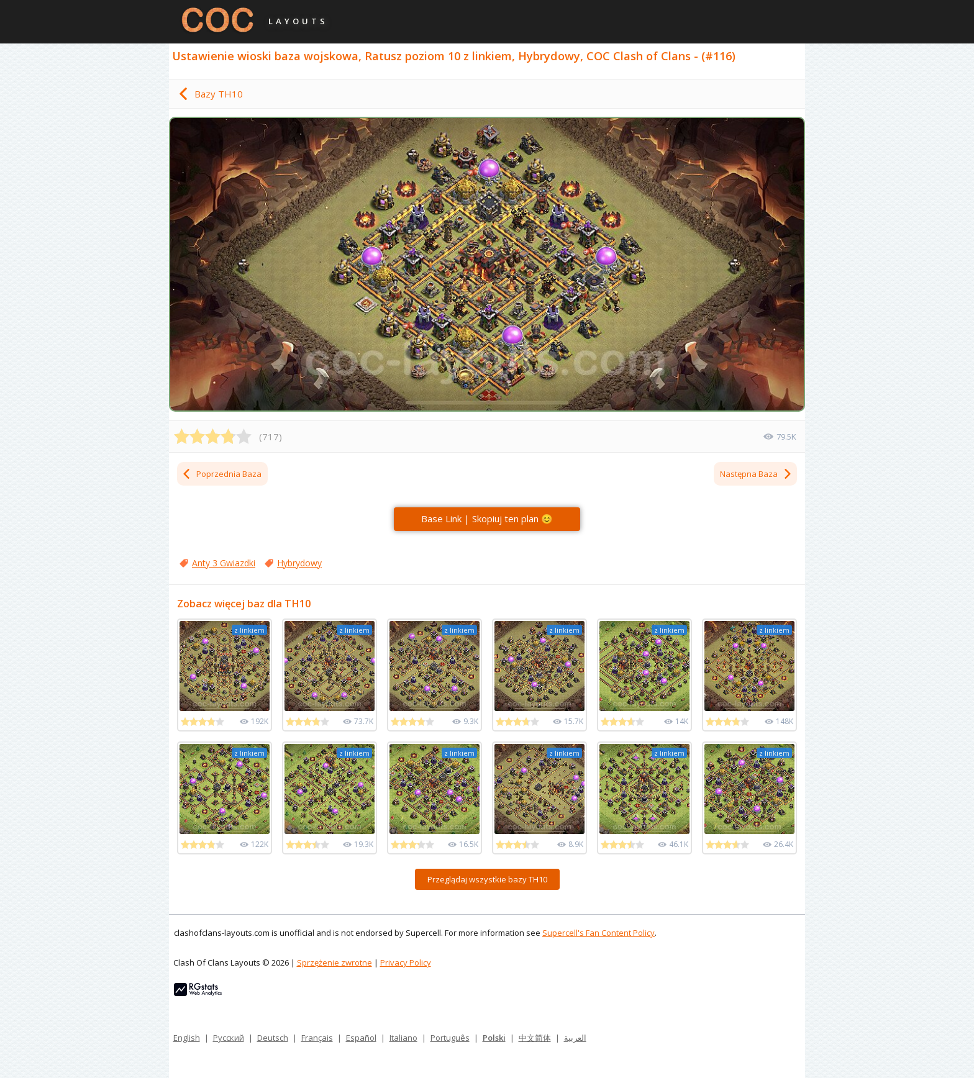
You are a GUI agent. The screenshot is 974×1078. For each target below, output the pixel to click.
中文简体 (535, 1037)
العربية (575, 1037)
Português (450, 1037)
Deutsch (272, 1037)
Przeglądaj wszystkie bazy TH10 (487, 879)
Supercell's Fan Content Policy (598, 932)
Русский (228, 1037)
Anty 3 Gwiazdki (223, 563)
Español (361, 1037)
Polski (494, 1037)
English (186, 1037)
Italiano (403, 1037)
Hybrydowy (299, 563)
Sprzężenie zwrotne (334, 962)
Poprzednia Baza (221, 473)
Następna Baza (756, 473)
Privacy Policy (405, 962)
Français (317, 1037)
